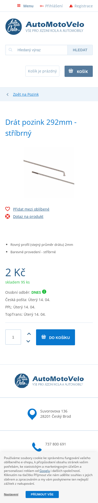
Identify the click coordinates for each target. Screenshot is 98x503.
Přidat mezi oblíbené (27, 210)
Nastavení (11, 494)
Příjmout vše (42, 494)
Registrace (83, 5)
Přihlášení (54, 5)
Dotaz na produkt (24, 217)
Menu (25, 5)
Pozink (33, 94)
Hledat (80, 50)
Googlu (44, 471)
